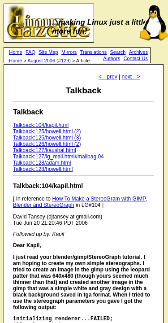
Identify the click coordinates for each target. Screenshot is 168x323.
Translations (93, 52)
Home (15, 52)
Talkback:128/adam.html (42, 163)
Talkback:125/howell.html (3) (47, 138)
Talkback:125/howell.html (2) (47, 131)
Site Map (48, 52)
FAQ (30, 52)
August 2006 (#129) (49, 60)
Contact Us (135, 58)
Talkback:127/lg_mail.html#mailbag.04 (58, 156)
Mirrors (69, 52)
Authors (111, 58)
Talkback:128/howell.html (43, 169)
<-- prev (108, 77)
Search (118, 52)
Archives (138, 52)
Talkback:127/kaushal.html (44, 150)
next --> (130, 77)
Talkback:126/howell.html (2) (47, 144)
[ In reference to (32, 199)
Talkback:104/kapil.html (41, 125)
